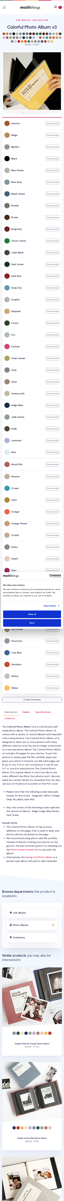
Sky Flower (17, 629)
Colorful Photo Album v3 (32, 27)
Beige (14, 135)
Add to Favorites (32, 699)
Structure (16, 641)
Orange (15, 511)
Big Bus (15, 146)
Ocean (15, 488)
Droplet (15, 299)
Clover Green (18, 240)
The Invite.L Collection (32, 20)
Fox (13, 334)
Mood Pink (16, 464)
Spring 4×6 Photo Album (39, 857)
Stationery (19, 937)
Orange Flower (19, 523)
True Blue (16, 652)
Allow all (32, 614)
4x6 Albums (19, 912)
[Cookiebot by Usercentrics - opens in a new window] (49, 576)
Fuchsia (15, 346)
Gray (14, 370)
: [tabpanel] (32, 794)
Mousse (15, 476)
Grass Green (18, 358)
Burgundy (16, 229)
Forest (14, 323)
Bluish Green (18, 193)
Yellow (14, 688)
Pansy (14, 547)
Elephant (16, 311)
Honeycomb (18, 393)
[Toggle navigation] (4, 7)
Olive (14, 500)
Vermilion (16, 664)
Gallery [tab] (26, 712)
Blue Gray (16, 182)
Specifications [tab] (43, 712)
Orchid (15, 535)
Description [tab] (11, 712)
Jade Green (17, 417)
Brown (14, 217)
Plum (13, 570)
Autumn (15, 123)
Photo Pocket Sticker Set (24, 849)
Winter (15, 676)
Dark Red (16, 276)
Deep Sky (16, 287)
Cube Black (17, 252)
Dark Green (17, 264)
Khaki (14, 428)
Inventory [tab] (10, 718)
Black (14, 158)
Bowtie (15, 205)
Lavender (16, 440)
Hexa (14, 381)
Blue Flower (17, 170)
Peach (14, 558)
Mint (13, 452)
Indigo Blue (17, 405)
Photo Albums (20, 925)
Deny (32, 623)
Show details (50, 606)
